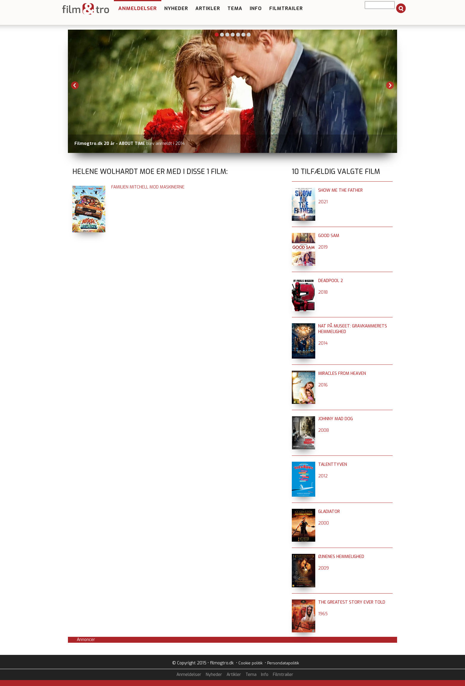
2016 (323, 385)
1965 (323, 614)
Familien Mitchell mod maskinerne (147, 187)
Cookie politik (250, 663)
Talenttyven (332, 464)
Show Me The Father (340, 190)
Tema (234, 8)
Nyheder (176, 8)
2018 (323, 292)
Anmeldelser (137, 8)
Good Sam (328, 236)
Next (390, 85)
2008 (323, 430)
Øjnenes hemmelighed (341, 556)
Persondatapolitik (283, 663)
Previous (75, 85)
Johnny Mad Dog (335, 419)
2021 (323, 202)
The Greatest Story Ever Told (351, 602)
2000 (323, 523)
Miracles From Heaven (342, 373)
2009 (323, 568)
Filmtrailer (286, 8)
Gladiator (329, 511)
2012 (323, 476)
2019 (323, 247)
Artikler (207, 8)
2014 (323, 343)
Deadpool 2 (330, 281)
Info (256, 8)
